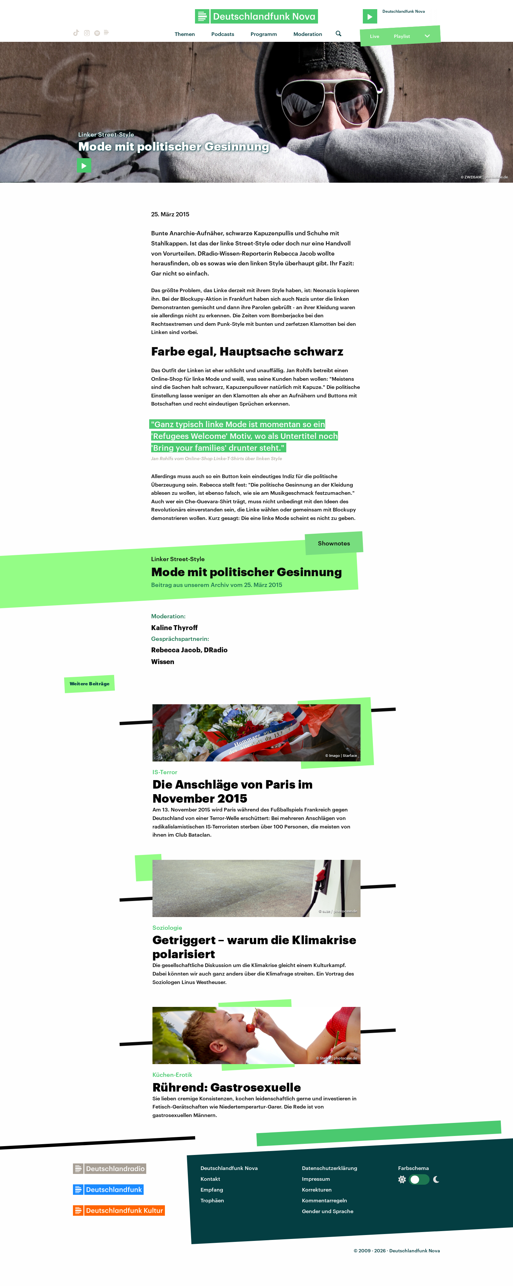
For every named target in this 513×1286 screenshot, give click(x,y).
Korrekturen (317, 1189)
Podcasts (222, 34)
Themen (185, 34)
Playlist (402, 36)
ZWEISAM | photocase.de (486, 177)
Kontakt (210, 1179)
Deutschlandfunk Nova (229, 1168)
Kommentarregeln (324, 1200)
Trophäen (212, 1200)
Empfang (212, 1189)
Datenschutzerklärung (329, 1168)
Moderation (307, 34)
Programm (264, 34)
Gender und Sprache (327, 1211)
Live (374, 36)
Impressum (316, 1179)
